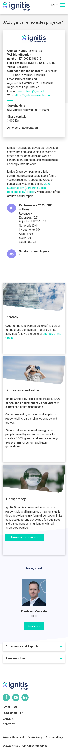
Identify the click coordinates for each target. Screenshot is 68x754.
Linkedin (25, 697)
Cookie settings (55, 737)
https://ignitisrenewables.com (33, 95)
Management (34, 568)
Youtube (15, 697)
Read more (34, 626)
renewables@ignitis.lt (30, 91)
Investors (10, 707)
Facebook (6, 697)
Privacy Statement (13, 737)
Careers (8, 718)
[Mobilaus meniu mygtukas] (62, 5)
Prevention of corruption (24, 537)
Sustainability (13, 713)
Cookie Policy (35, 737)
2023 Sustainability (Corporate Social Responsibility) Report (29, 188)
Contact (9, 724)
